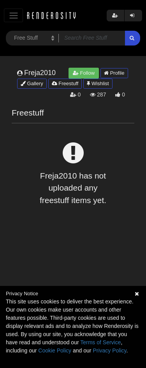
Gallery (32, 83)
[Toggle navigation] (13, 15)
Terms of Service (100, 342)
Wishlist (98, 83)
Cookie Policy (54, 350)
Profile (114, 73)
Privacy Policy (109, 350)
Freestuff (65, 83)
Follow (84, 73)
